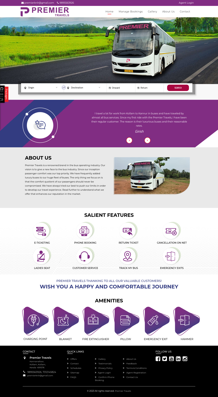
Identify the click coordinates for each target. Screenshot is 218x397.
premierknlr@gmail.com (37, 2)
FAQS (71, 377)
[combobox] (42, 87)
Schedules (74, 368)
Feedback (130, 363)
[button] (129, 140)
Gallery (152, 11)
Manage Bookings (131, 11)
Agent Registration (134, 372)
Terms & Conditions (135, 368)
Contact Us (130, 377)
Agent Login (186, 2)
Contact (185, 11)
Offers (72, 359)
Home (109, 11)
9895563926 (65, 2)
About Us (168, 11)
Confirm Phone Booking (104, 379)
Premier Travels (123, 391)
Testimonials (103, 363)
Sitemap (73, 372)
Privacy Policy (103, 368)
